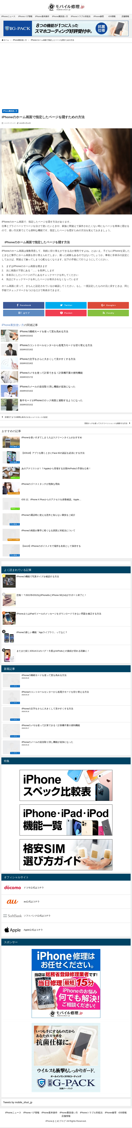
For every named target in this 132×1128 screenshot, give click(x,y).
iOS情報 (112, 16)
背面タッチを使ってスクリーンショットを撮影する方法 (105, 423)
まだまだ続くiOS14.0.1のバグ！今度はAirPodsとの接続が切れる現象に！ (53, 651)
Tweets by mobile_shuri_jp (17, 1102)
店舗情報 (125, 16)
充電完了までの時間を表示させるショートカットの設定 (26, 417)
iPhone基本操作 (42, 16)
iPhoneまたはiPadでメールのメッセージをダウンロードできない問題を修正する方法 (58, 614)
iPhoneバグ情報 (25, 16)
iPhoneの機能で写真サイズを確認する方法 (37, 576)
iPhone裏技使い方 (60, 16)
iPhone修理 (99, 16)
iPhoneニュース (8, 16)
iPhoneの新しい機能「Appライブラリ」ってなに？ (41, 632)
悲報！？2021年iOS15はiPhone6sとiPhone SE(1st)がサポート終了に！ (51, 595)
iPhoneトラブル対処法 (80, 16)
